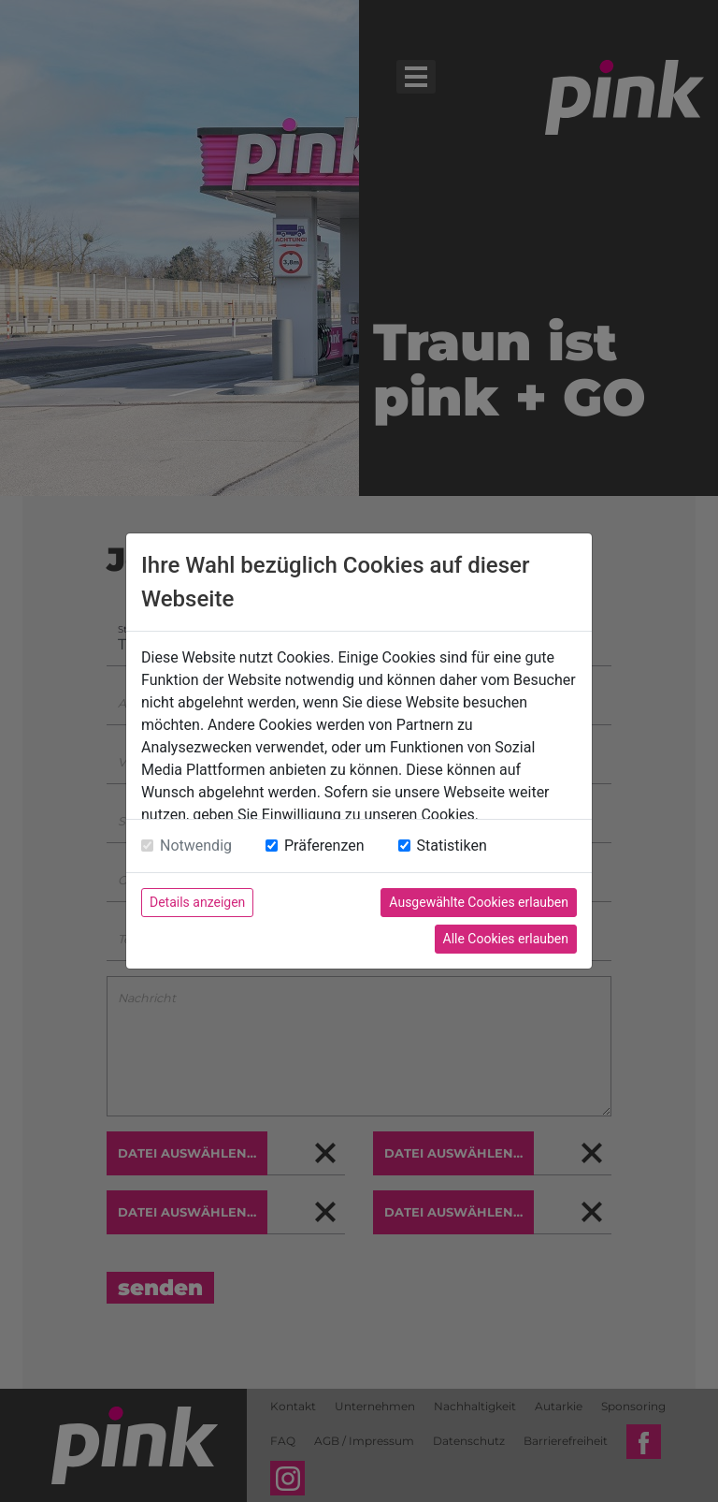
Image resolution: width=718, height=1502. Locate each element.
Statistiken (452, 845)
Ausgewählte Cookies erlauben (478, 902)
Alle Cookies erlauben (505, 938)
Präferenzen (324, 845)
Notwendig (196, 845)
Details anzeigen (197, 902)
